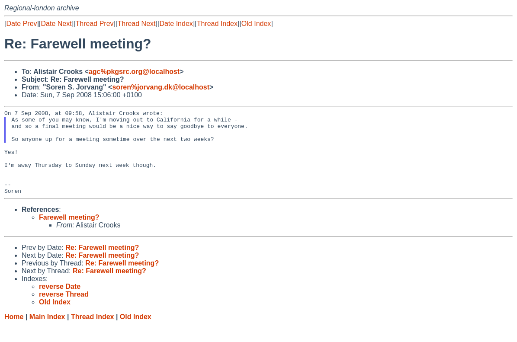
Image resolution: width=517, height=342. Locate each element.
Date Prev (21, 23)
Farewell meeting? (69, 234)
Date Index (176, 23)
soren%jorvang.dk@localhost (160, 87)
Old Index (256, 23)
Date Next (56, 23)
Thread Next (136, 23)
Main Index (47, 333)
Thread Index (217, 23)
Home (13, 333)
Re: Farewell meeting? (102, 264)
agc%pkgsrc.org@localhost (134, 71)
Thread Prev (95, 23)
